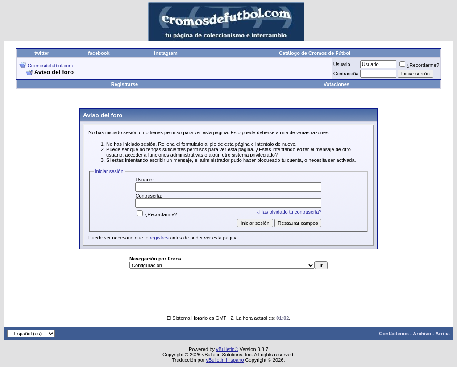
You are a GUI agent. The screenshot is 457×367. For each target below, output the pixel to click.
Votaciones (336, 84)
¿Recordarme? (419, 65)
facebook (98, 53)
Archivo (422, 333)
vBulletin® (227, 349)
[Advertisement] (228, 99)
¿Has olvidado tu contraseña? (288, 211)
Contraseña (346, 73)
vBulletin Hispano (225, 360)
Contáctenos (394, 333)
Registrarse (124, 84)
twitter (41, 53)
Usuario (341, 64)
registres (159, 237)
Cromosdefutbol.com (50, 65)
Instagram (166, 53)
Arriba (443, 333)
